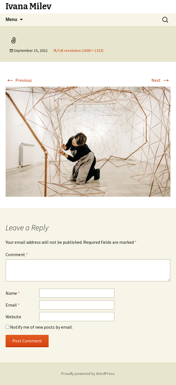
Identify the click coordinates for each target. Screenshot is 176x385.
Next (160, 80)
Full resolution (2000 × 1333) (80, 50)
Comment (17, 254)
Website (13, 316)
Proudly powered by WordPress (88, 373)
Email (13, 305)
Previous (19, 80)
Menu (11, 19)
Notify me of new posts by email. (41, 327)
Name (13, 293)
